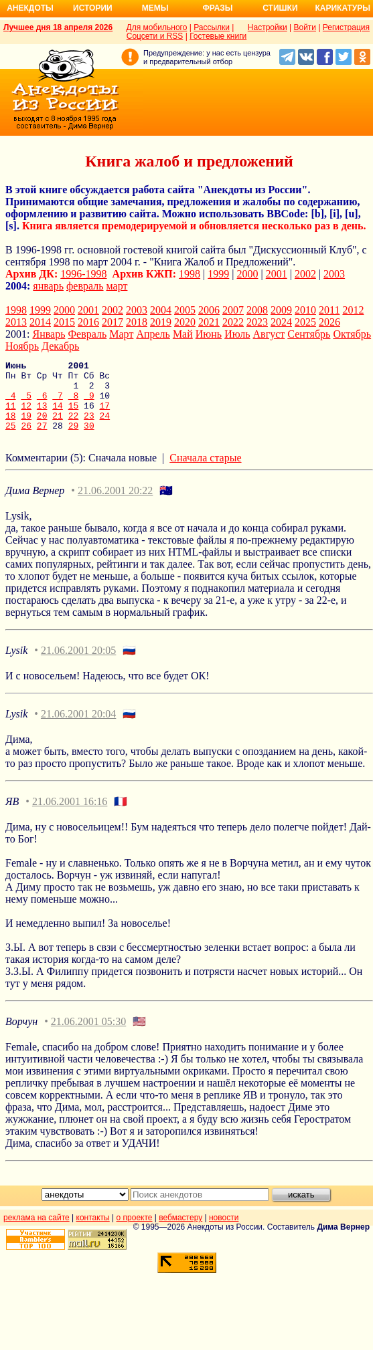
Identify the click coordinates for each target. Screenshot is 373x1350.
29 (73, 439)
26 (26, 439)
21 (57, 427)
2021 (209, 322)
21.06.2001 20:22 (115, 504)
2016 (88, 322)
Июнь (209, 334)
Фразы (217, 8)
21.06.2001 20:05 (78, 664)
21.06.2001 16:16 (69, 815)
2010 (305, 310)
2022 (233, 322)
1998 (189, 273)
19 (26, 427)
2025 (305, 322)
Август (269, 334)
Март (121, 334)
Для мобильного (157, 27)
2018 (136, 322)
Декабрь (60, 346)
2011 (329, 310)
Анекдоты (30, 8)
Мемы (155, 8)
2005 (185, 310)
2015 (64, 322)
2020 (185, 322)
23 (89, 427)
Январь (48, 334)
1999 (218, 273)
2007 (233, 310)
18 (10, 427)
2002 (305, 273)
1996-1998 (83, 273)
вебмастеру (180, 1231)
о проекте (135, 1231)
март (117, 286)
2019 (160, 322)
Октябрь (352, 334)
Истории (93, 8)
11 (10, 415)
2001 (276, 273)
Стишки (280, 8)
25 (10, 439)
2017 (112, 322)
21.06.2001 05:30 (88, 1035)
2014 (40, 322)
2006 (209, 310)
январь (48, 286)
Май (183, 334)
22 (73, 427)
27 (42, 439)
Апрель (153, 334)
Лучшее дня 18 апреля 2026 (58, 27)
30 (89, 439)
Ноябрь (22, 346)
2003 (334, 273)
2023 (257, 322)
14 (57, 415)
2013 (16, 322)
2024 (281, 322)
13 (42, 415)
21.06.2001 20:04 (78, 728)
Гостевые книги (218, 36)
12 (26, 415)
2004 (160, 310)
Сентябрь (308, 334)
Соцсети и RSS (155, 36)
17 (105, 415)
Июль (237, 334)
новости (223, 1231)
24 (105, 427)
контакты (93, 1231)
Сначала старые (205, 471)
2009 (281, 310)
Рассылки (212, 27)
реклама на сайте (36, 1231)
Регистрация (346, 27)
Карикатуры (342, 8)
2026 (329, 322)
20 (42, 427)
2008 (257, 310)
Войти (304, 27)
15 (73, 415)
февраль (85, 286)
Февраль (87, 334)
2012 (353, 310)
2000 (247, 273)
